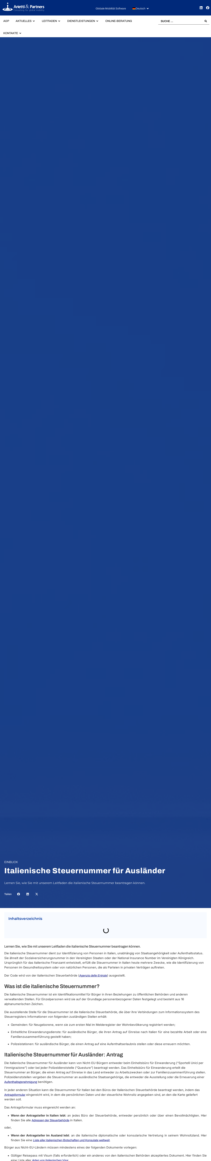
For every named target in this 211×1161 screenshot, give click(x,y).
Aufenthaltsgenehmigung (20, 1082)
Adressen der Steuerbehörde (50, 1120)
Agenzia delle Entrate (93, 975)
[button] (141, 9)
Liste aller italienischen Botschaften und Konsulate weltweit (71, 1140)
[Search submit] (205, 21)
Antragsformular (14, 1094)
